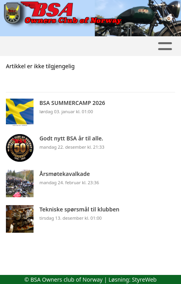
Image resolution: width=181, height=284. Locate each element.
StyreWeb (144, 279)
